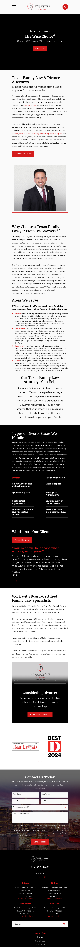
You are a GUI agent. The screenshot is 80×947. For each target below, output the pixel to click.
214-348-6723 (40, 867)
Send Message (40, 842)
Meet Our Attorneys (23, 154)
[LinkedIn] (40, 877)
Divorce (16, 478)
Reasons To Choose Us (40, 715)
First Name (17, 794)
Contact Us (40, 48)
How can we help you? (21, 813)
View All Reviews (22, 540)
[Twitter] (45, 877)
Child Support (53, 484)
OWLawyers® (29, 105)
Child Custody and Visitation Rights (22, 485)
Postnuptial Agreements (19, 502)
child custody (25, 134)
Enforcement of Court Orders (54, 502)
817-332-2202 (25, 914)
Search (18, 924)
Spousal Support (21, 492)
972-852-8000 (25, 896)
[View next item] (17, 581)
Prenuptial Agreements (52, 493)
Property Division (55, 478)
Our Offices (40, 941)
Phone (15, 800)
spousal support (54, 134)
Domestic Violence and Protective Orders (22, 512)
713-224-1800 (54, 914)
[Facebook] (35, 877)
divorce (15, 134)
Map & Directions (25, 899)
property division (39, 134)
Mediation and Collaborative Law (56, 510)
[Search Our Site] (64, 924)
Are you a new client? (21, 807)
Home (40, 937)
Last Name (46, 794)
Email (44, 800)
